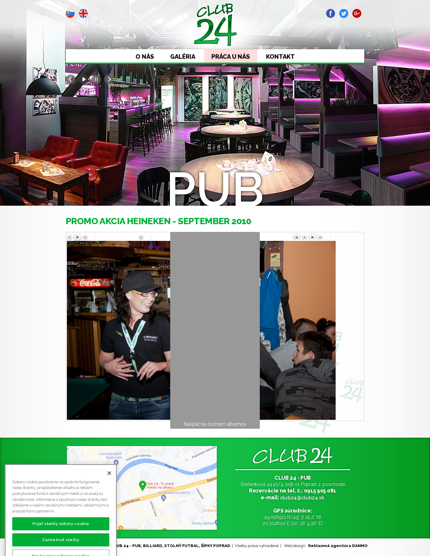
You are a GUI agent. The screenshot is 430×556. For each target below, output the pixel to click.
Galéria (182, 56)
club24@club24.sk (302, 497)
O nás (145, 56)
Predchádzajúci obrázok (102, 237)
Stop (96, 79)
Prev (70, 79)
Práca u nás (230, 56)
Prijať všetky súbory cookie (61, 534)
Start (83, 79)
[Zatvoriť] (109, 483)
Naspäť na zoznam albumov (215, 424)
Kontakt (280, 56)
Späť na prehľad (327, 236)
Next (109, 79)
